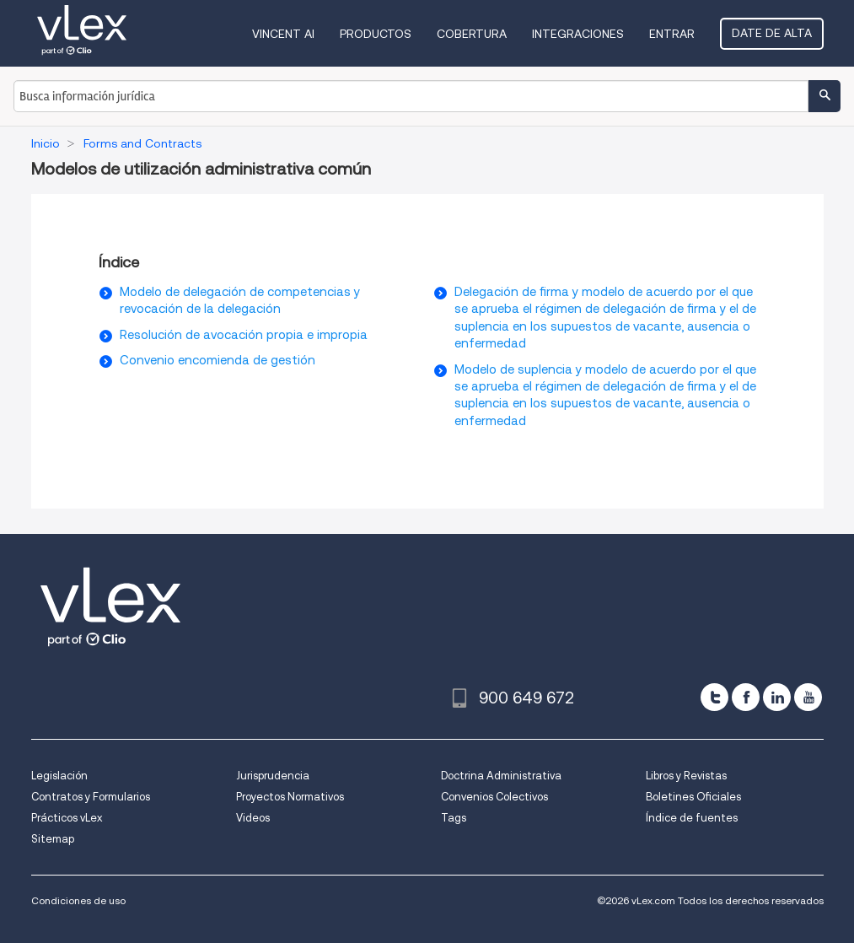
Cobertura (472, 33)
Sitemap (52, 839)
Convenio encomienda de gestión (217, 360)
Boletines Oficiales (693, 796)
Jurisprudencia (272, 775)
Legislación (59, 775)
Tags (453, 817)
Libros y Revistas (686, 775)
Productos (375, 33)
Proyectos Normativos (290, 796)
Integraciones (578, 33)
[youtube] (808, 697)
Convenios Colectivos (494, 796)
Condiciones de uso (78, 900)
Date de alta (772, 33)
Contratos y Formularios (90, 796)
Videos (253, 817)
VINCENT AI (283, 33)
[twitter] (714, 697)
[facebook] (746, 697)
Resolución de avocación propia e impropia (244, 335)
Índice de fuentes (692, 817)
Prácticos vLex (66, 817)
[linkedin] (777, 697)
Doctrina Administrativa (501, 775)
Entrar (672, 33)
